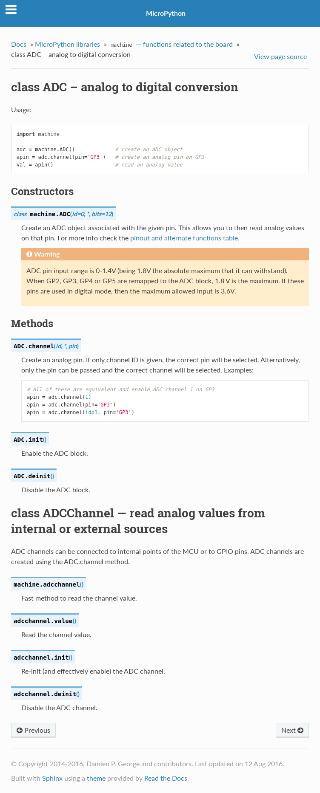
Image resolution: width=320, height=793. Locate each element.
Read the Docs (165, 778)
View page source (280, 56)
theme (96, 778)
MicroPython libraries (67, 44)
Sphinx (52, 778)
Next (292, 730)
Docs (18, 44)
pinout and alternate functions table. (185, 238)
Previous (33, 730)
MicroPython (166, 13)
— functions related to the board (171, 45)
